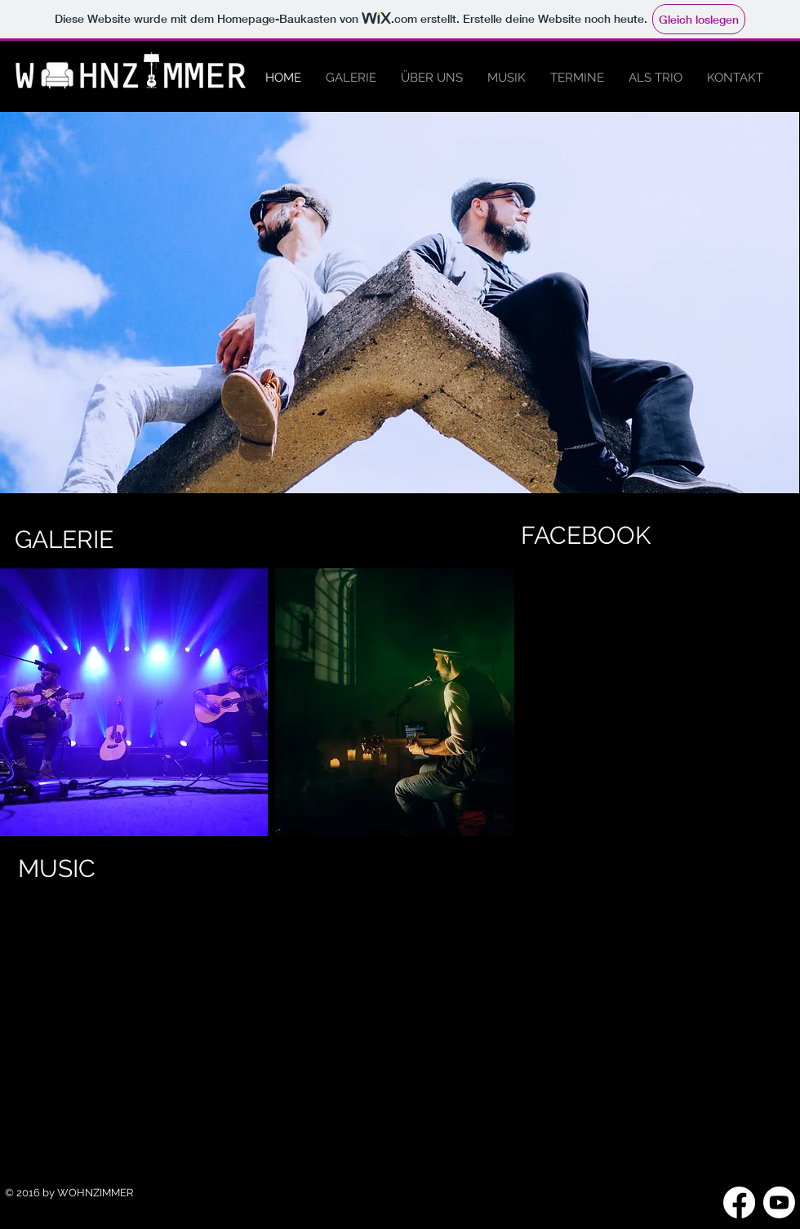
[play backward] (20, 702)
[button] (134, 702)
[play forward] (493, 702)
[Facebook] (739, 1202)
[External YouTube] (259, 1010)
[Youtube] (779, 1202)
